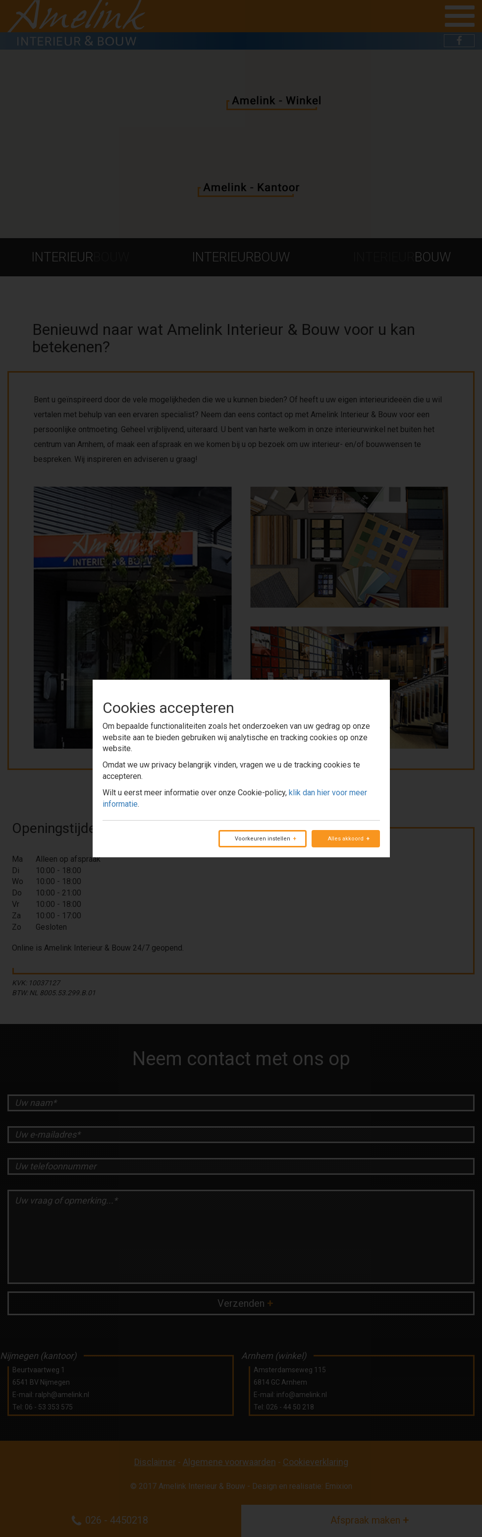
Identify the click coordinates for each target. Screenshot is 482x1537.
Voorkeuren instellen (262, 838)
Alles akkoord (346, 838)
